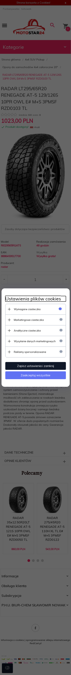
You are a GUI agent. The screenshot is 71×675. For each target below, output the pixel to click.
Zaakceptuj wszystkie (35, 375)
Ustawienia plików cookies (33, 299)
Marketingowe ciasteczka (29, 319)
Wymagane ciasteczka (27, 309)
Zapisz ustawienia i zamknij (35, 366)
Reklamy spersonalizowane (30, 351)
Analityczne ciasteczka (27, 330)
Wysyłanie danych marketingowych (35, 341)
